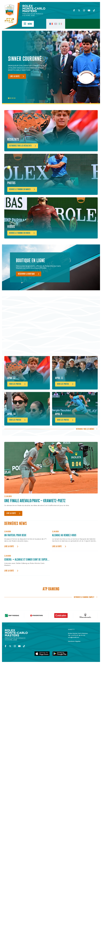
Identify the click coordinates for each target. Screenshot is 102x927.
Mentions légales (74, 660)
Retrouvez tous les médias (85, 448)
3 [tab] (12, 98)
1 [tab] (8, 98)
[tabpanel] (29, 67)
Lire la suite (15, 76)
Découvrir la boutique (26, 284)
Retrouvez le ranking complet (84, 616)
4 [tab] (14, 98)
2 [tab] (10, 98)
